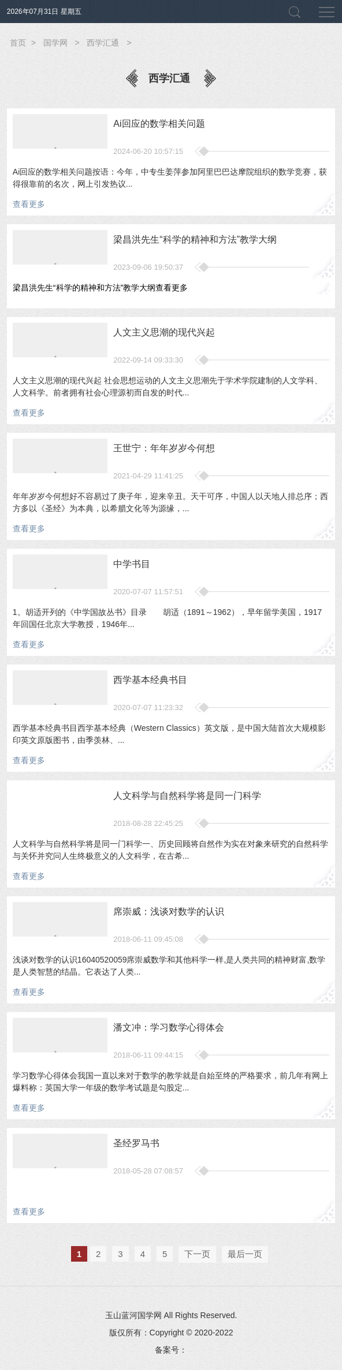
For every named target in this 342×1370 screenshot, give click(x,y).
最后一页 (245, 1254)
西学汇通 (103, 42)
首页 (18, 42)
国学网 (55, 42)
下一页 (197, 1254)
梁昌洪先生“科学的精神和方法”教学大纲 (100, 287)
